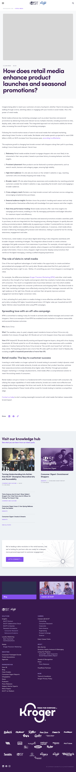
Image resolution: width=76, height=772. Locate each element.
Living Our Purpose (44, 652)
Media (4, 644)
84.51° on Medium (8, 691)
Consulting (42, 621)
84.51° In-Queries (9, 626)
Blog (20, 483)
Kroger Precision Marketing (12, 647)
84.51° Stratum (8, 621)
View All (4, 667)
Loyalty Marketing (8, 637)
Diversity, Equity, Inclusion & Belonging (51, 649)
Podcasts (5, 681)
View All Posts (6, 525)
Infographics (6, 677)
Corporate (42, 626)
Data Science (43, 628)
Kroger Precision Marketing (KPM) (42, 277)
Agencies (5, 659)
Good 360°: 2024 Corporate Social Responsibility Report (48, 655)
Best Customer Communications (9, 640)
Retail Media (19, 8)
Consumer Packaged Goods (11, 655)
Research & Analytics (10, 628)
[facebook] (13, 416)
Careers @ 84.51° (44, 619)
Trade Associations (8, 657)
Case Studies (6, 672)
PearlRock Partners (44, 668)
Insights (43, 480)
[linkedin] (9, 416)
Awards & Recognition (45, 659)
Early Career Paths (44, 639)
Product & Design (45, 633)
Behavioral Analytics (11, 633)
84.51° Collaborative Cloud (12, 623)
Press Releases (7, 684)
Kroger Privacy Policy (45, 679)
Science (41, 635)
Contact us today (8, 397)
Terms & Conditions (44, 676)
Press (39, 662)
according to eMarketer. (52, 138)
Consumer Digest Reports (11, 674)
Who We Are (42, 647)
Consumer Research (11, 631)
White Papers (6, 689)
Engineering (43, 631)
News (4, 679)
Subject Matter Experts (10, 686)
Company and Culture (9, 483)
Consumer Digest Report (57, 480)
